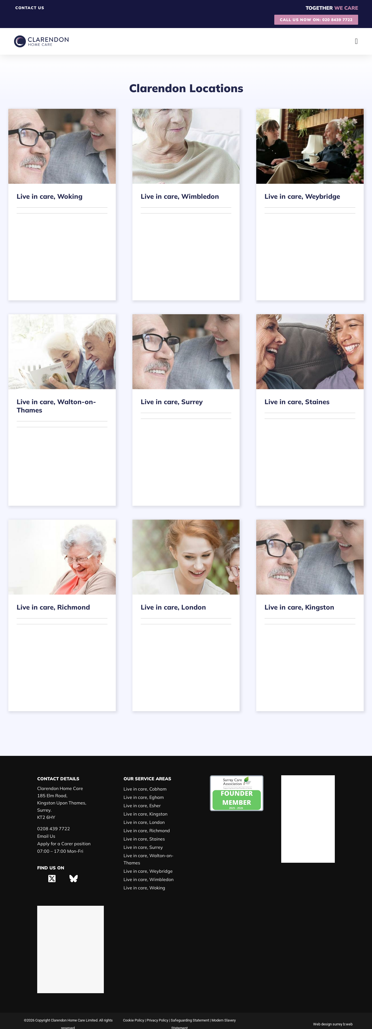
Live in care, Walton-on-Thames (155, 855)
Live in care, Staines (144, 838)
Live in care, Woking (144, 880)
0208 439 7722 (52, 828)
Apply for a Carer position (62, 843)
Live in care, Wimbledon (147, 872)
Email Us (46, 836)
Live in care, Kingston (145, 813)
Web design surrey (327, 1017)
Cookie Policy (132, 1013)
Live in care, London (144, 822)
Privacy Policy (157, 1013)
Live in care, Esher (142, 805)
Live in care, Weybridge (147, 863)
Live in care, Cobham (144, 788)
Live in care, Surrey (143, 847)
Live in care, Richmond (146, 830)
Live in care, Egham (143, 797)
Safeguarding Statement (190, 1013)
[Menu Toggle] (356, 41)
